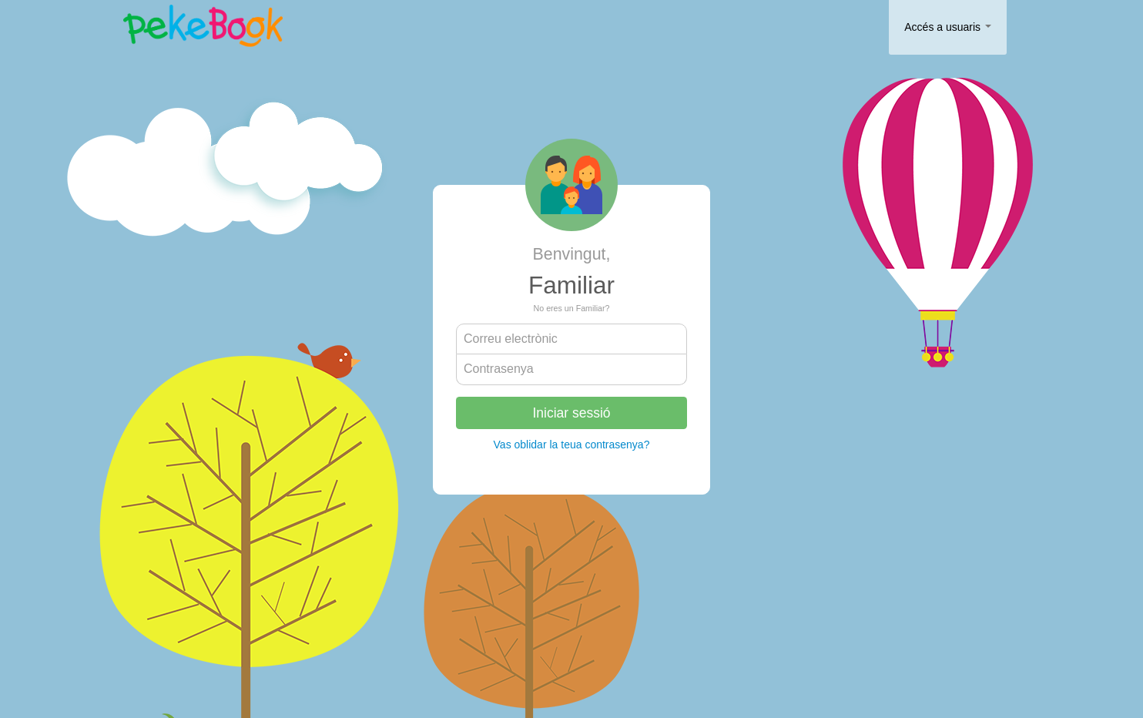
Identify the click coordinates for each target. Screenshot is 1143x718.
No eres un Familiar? (572, 308)
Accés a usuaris (947, 27)
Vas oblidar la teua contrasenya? (572, 444)
